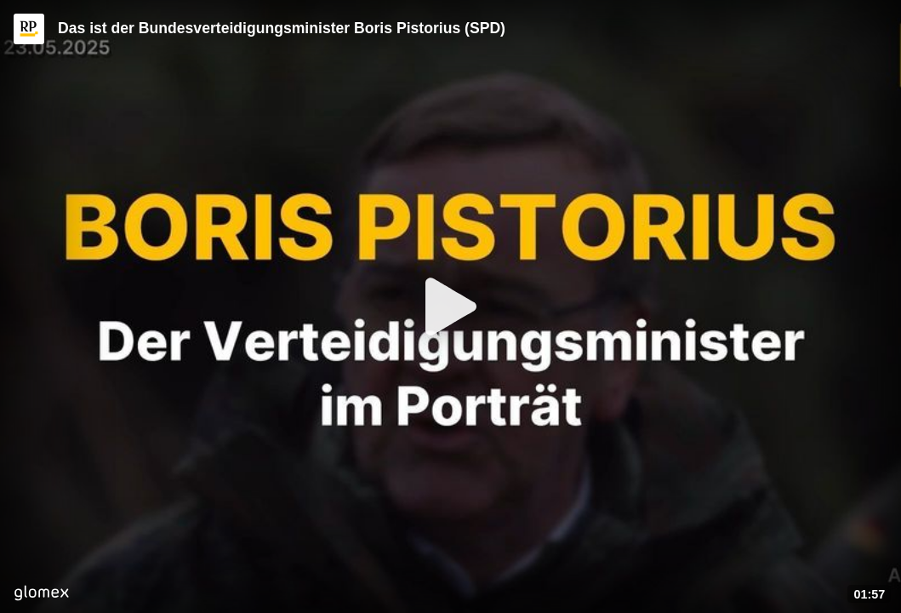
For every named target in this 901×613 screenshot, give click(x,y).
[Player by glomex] (41, 594)
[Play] (451, 306)
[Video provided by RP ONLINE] (29, 29)
